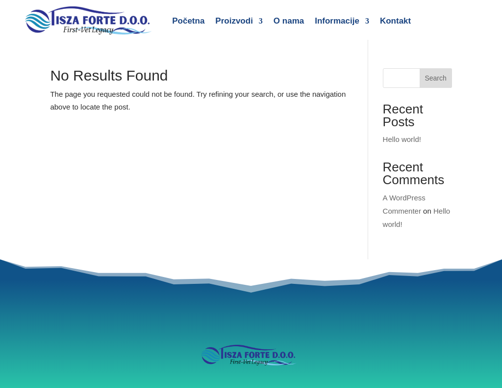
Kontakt (395, 21)
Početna (188, 21)
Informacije (337, 21)
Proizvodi (234, 21)
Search (435, 78)
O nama (289, 21)
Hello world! (402, 139)
